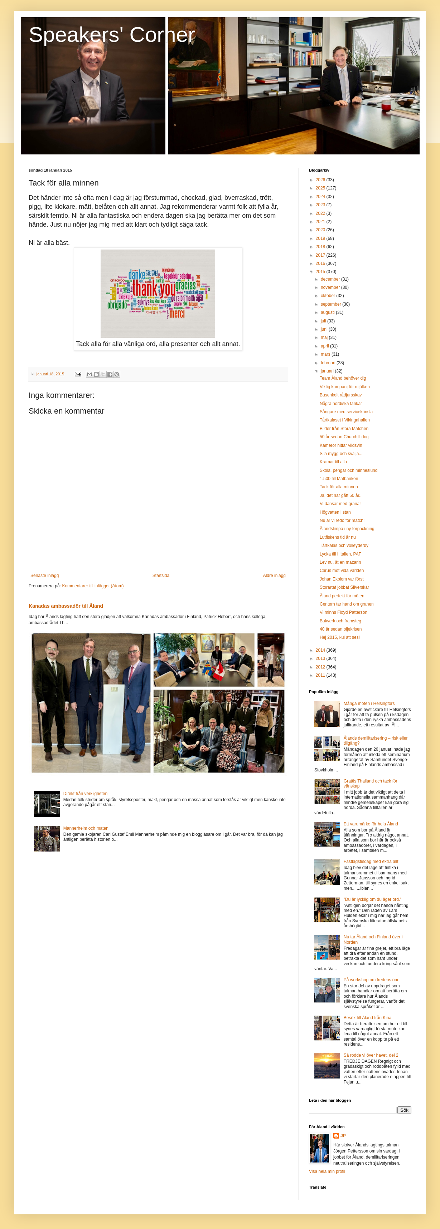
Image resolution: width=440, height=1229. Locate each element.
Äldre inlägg (274, 575)
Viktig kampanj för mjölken (345, 386)
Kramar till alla (333, 461)
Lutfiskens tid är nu (338, 537)
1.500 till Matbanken (339, 478)
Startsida (161, 575)
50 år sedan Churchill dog (344, 436)
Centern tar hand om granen (347, 604)
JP (343, 1135)
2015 (321, 271)
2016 (321, 263)
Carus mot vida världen (342, 570)
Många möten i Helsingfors (369, 703)
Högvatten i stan (335, 512)
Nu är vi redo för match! (342, 520)
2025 (321, 188)
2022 (321, 213)
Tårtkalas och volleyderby (344, 545)
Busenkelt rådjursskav (341, 395)
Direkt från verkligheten (85, 793)
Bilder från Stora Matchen (344, 428)
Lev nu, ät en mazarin (340, 562)
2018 (321, 246)
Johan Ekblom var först (342, 579)
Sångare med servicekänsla (346, 411)
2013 (321, 658)
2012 (321, 667)
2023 (321, 204)
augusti (328, 312)
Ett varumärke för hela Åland (371, 823)
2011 (321, 675)
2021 (321, 221)
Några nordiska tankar (341, 403)
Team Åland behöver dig (343, 378)
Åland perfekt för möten (342, 595)
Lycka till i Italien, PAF (340, 554)
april (325, 346)
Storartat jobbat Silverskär (344, 587)
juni (325, 329)
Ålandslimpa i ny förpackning (347, 528)
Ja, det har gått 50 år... (341, 495)
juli (324, 321)
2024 (321, 196)
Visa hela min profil (327, 1171)
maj (325, 337)
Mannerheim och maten (85, 828)
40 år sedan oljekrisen (341, 629)
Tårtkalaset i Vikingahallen (345, 420)
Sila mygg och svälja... (341, 453)
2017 (321, 255)
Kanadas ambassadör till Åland (66, 606)
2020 (321, 229)
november (331, 287)
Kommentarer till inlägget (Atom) (93, 585)
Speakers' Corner (112, 34)
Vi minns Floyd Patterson (343, 612)
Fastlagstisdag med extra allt (371, 861)
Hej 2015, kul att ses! (340, 637)
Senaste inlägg (44, 575)
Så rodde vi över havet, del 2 (371, 1055)
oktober (328, 295)
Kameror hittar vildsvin (341, 445)
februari (329, 362)
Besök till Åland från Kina (367, 1017)
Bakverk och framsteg (340, 620)
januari (328, 371)
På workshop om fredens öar (371, 979)
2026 (321, 179)
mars (326, 354)
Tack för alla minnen (339, 486)
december (331, 279)
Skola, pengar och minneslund (348, 470)
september (331, 304)
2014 (321, 650)
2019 (321, 238)
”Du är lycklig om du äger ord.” (372, 899)
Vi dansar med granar (340, 503)
